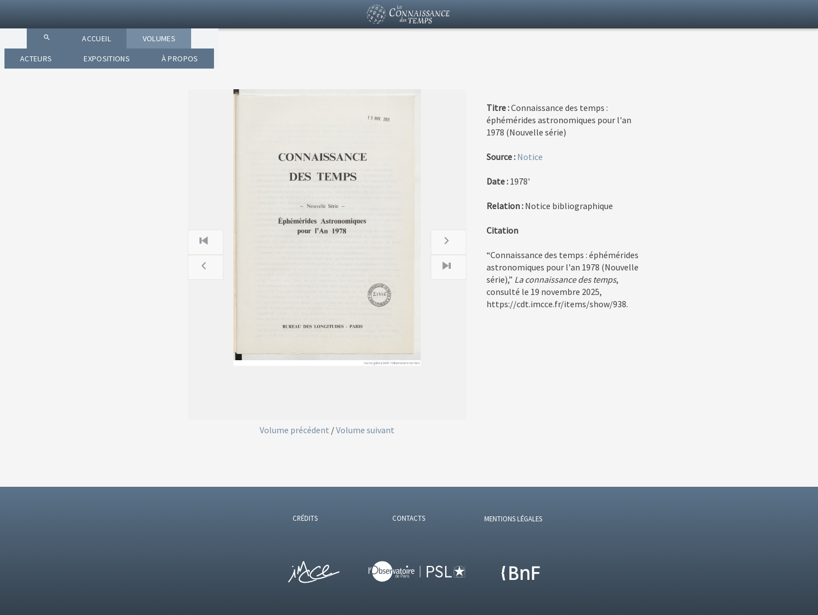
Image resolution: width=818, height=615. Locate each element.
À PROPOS (586, 66)
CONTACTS (408, 518)
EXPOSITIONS (501, 66)
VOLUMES (345, 66)
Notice (530, 156)
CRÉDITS (305, 518)
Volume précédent (295, 429)
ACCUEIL (273, 66)
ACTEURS (419, 66)
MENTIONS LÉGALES (513, 518)
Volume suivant (365, 429)
